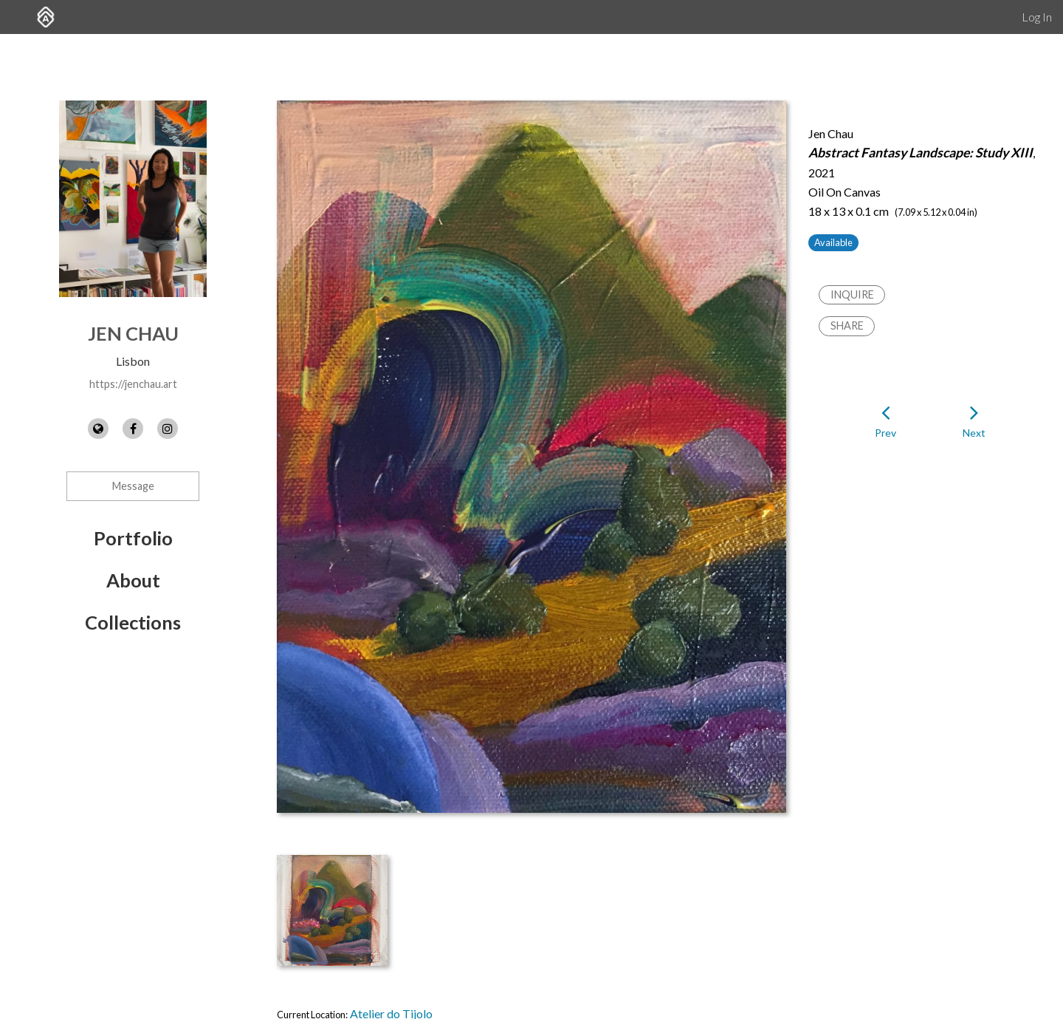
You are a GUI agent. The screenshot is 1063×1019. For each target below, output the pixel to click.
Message (133, 486)
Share (847, 325)
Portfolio (133, 538)
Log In (1037, 17)
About (133, 580)
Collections (133, 622)
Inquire (852, 294)
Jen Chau (133, 333)
